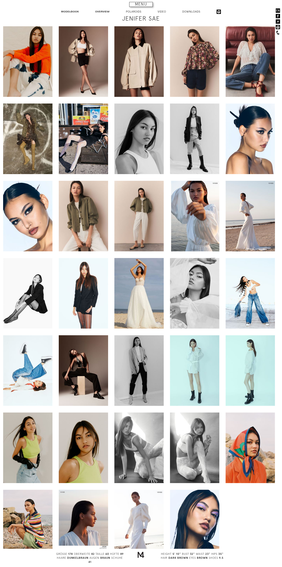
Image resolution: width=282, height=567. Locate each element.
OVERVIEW (102, 11)
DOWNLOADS (191, 11)
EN (278, 10)
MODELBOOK (70, 11)
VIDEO (162, 11)
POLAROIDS (133, 11)
